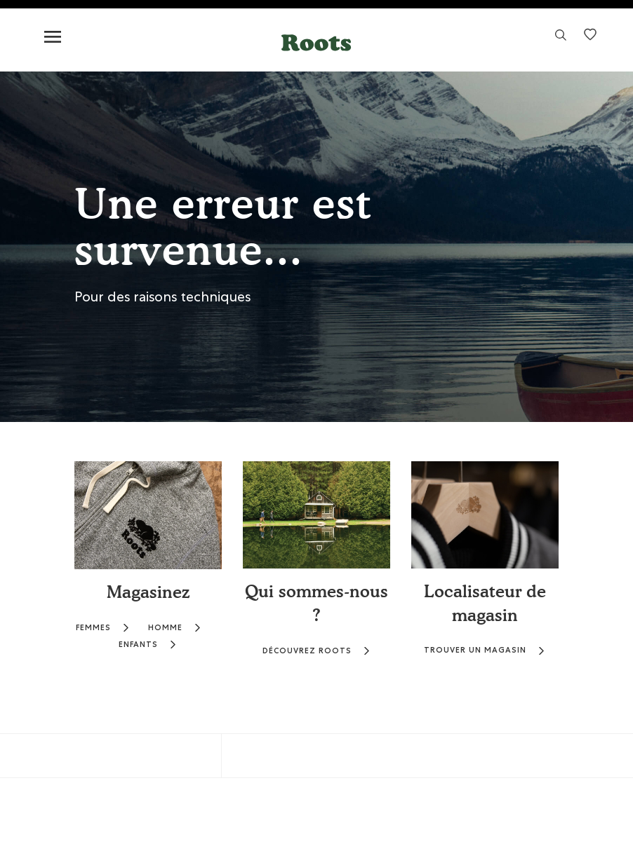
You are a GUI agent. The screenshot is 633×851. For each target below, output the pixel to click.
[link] (560, 38)
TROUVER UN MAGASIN (484, 650)
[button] (316, 42)
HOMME (174, 627)
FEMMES (103, 627)
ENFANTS (148, 644)
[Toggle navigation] (52, 37)
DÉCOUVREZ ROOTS (316, 650)
